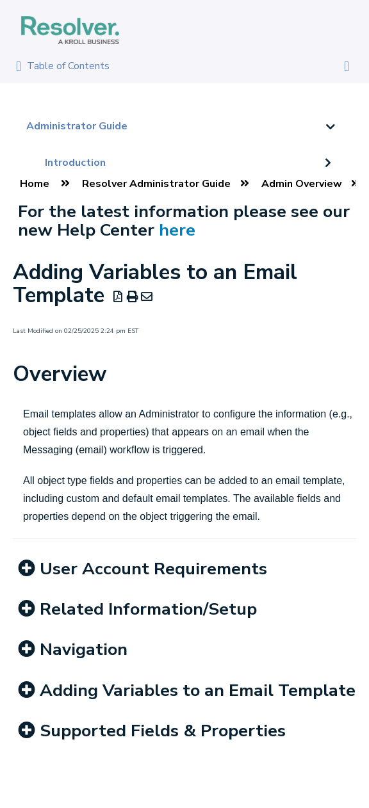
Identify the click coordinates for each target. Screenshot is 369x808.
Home (34, 184)
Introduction (75, 163)
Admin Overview (301, 184)
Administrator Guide (76, 126)
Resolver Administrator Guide (156, 184)
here (177, 229)
